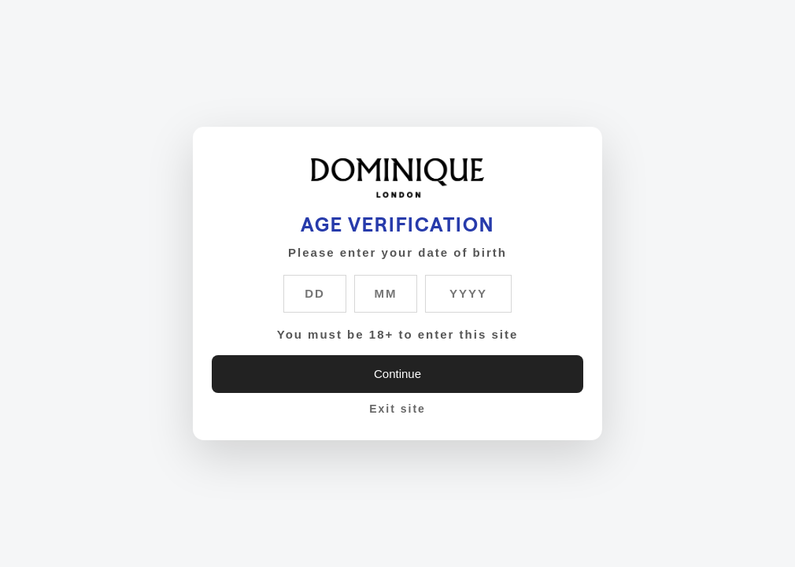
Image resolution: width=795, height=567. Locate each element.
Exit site (397, 408)
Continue (397, 373)
